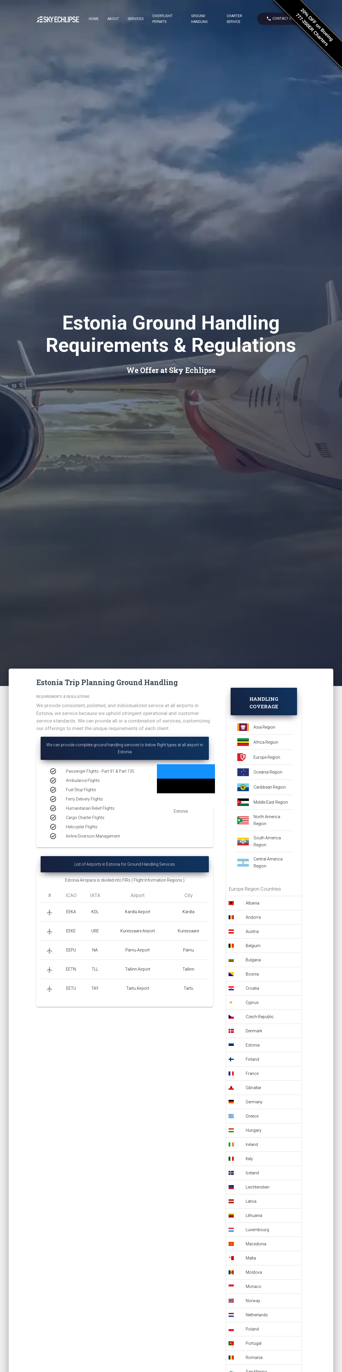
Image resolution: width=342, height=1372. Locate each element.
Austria (252, 931)
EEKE (71, 931)
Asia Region (264, 727)
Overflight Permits (162, 19)
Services (136, 19)
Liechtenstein (257, 1187)
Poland (252, 1329)
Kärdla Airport (137, 911)
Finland (252, 1059)
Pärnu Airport (137, 950)
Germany (254, 1102)
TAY (95, 988)
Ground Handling (199, 19)
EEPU (71, 950)
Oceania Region (268, 772)
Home (94, 19)
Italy (249, 1158)
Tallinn (188, 969)
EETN (71, 969)
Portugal (253, 1343)
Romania (254, 1357)
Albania (252, 903)
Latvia (251, 1201)
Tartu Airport (137, 988)
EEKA (71, 911)
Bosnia (252, 974)
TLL (95, 969)
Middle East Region (271, 802)
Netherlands (257, 1315)
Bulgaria (253, 960)
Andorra (253, 917)
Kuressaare (188, 931)
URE (95, 931)
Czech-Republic (260, 1016)
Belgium (253, 945)
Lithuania (254, 1215)
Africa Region (266, 742)
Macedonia (256, 1244)
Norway (253, 1300)
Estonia (253, 1045)
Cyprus (252, 1002)
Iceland (252, 1173)
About (113, 19)
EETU (71, 988)
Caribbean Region (270, 787)
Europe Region (267, 757)
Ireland (252, 1144)
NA (95, 950)
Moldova (254, 1272)
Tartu (188, 988)
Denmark (254, 1031)
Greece (252, 1116)
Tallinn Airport (137, 969)
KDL (95, 911)
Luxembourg (257, 1229)
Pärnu (188, 950)
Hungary (253, 1130)
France (252, 1073)
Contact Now (281, 18)
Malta (251, 1258)
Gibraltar (253, 1087)
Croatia (252, 988)
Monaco (253, 1286)
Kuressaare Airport (137, 931)
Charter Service (234, 19)
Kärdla (188, 911)
